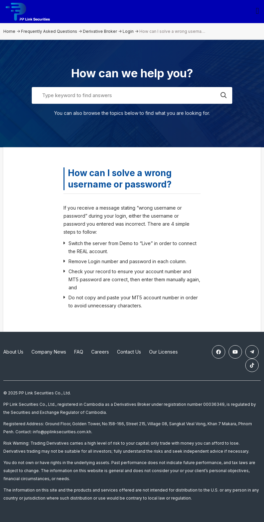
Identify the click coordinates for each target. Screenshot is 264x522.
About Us (13, 352)
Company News (48, 352)
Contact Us (129, 352)
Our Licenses (163, 352)
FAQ (78, 352)
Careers (100, 352)
